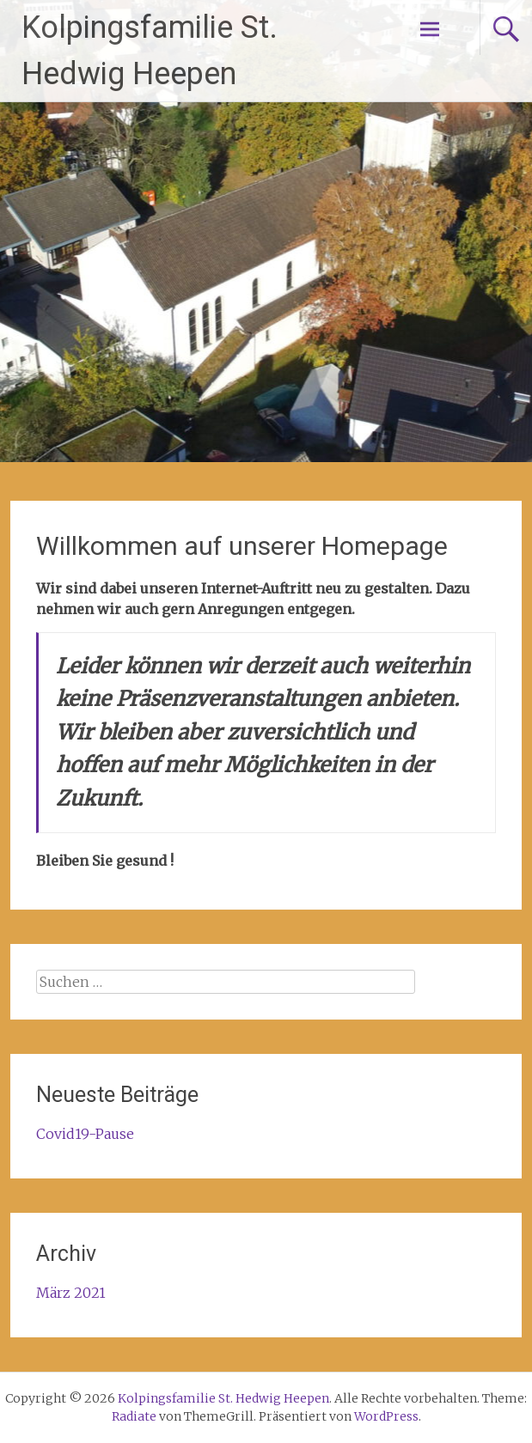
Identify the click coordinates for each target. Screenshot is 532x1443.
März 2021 (71, 1292)
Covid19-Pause (85, 1133)
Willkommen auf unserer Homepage (242, 546)
